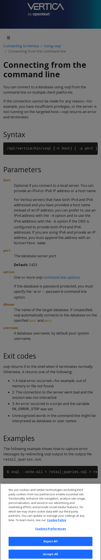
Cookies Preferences (50, 533)
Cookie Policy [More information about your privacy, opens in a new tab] (56, 525)
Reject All (50, 546)
